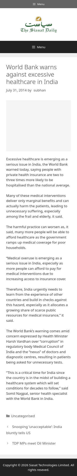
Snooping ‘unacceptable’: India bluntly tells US (34, 429)
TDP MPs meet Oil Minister (34, 443)
